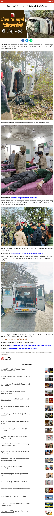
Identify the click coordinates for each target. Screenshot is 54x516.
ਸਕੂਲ (37, 352)
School (7, 352)
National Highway (19, 352)
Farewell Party (28, 352)
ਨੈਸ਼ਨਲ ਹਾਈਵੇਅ (48, 352)
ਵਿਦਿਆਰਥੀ (42, 352)
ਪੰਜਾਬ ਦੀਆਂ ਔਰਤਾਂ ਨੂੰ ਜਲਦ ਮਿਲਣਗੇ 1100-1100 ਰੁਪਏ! (24, 198)
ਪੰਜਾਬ (33, 352)
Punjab (3, 352)
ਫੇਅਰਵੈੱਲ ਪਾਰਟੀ (4, 354)
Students (12, 352)
